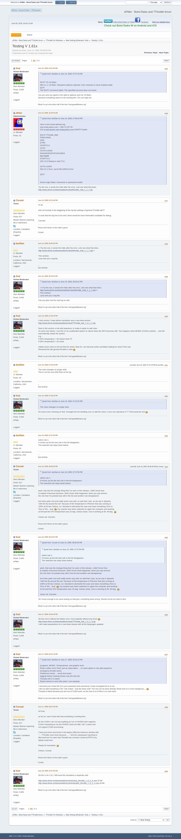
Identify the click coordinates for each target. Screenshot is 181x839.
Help (149, 836)
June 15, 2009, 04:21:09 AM (48, 68)
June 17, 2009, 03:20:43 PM (48, 614)
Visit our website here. (161, 22)
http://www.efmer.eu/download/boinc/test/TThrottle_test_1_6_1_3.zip (67, 621)
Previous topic (151, 53)
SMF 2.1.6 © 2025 (15, 836)
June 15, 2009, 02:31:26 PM (48, 200)
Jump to (133, 820)
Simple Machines (28, 836)
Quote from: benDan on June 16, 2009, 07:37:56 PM (62, 472)
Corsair (20, 200)
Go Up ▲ (169, 836)
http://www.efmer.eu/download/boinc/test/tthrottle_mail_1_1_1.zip (65, 190)
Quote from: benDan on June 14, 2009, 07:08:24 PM (62, 118)
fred (86, 40)
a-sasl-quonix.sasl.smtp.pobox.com (59, 130)
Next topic (164, 53)
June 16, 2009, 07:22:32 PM (48, 365)
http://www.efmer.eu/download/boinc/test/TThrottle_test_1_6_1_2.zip (67, 323)
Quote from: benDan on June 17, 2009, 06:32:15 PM (62, 660)
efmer (19, 113)
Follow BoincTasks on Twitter (124, 22)
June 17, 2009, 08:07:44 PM (48, 707)
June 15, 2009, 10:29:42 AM (48, 113)
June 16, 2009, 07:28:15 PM (48, 395)
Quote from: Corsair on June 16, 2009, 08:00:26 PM (62, 543)
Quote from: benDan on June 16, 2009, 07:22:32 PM (62, 401)
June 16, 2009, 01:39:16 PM (48, 316)
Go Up (14, 809)
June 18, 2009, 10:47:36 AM (48, 771)
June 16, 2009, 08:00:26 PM (48, 466)
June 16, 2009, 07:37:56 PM (48, 435)
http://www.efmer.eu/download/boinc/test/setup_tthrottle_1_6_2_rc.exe (67, 781)
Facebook (144, 22)
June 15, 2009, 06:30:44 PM (48, 276)
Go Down (16, 61)
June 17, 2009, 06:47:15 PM (48, 654)
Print (166, 61)
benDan (20, 243)
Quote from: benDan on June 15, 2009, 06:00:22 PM (62, 282)
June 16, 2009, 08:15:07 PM (48, 537)
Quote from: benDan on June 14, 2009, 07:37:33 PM (62, 74)
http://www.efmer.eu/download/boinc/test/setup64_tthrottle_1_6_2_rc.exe (68, 783)
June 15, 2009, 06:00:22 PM (48, 243)
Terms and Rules (158, 836)
